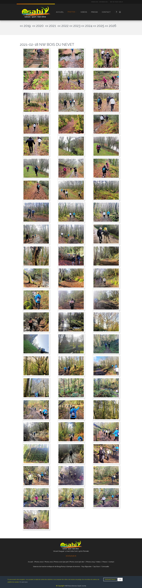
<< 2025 (98, 26)
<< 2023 (74, 26)
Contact (106, 12)
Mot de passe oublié (116, 1)
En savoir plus (24, 582)
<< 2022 (63, 26)
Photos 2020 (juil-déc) (77, 562)
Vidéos (84, 12)
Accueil (60, 12)
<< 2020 (38, 26)
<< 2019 (26, 26)
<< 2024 (86, 26)
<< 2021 (51, 26)
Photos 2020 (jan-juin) (61, 562)
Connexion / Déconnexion (99, 1)
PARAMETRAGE (110, 579)
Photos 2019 (90, 562)
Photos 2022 (39, 562)
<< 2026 (110, 26)
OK (120, 579)
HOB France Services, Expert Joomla (75, 586)
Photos (72, 12)
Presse (94, 12)
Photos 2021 (49, 562)
